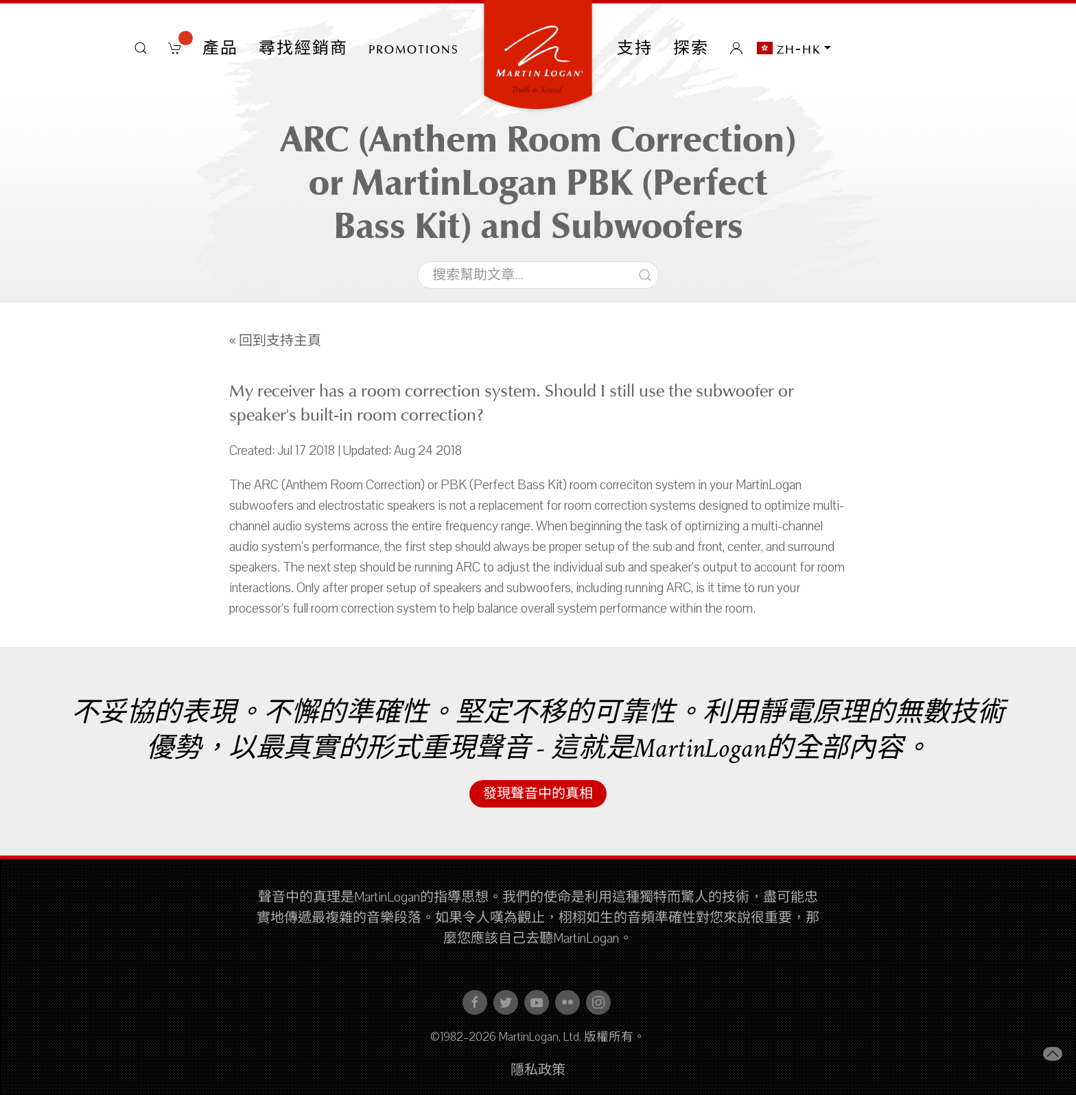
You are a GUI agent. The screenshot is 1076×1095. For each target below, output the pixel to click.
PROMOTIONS (414, 48)
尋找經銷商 (303, 48)
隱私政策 (538, 1070)
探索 (691, 48)
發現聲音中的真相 (538, 794)
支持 (635, 48)
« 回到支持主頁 (275, 341)
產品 (220, 48)
